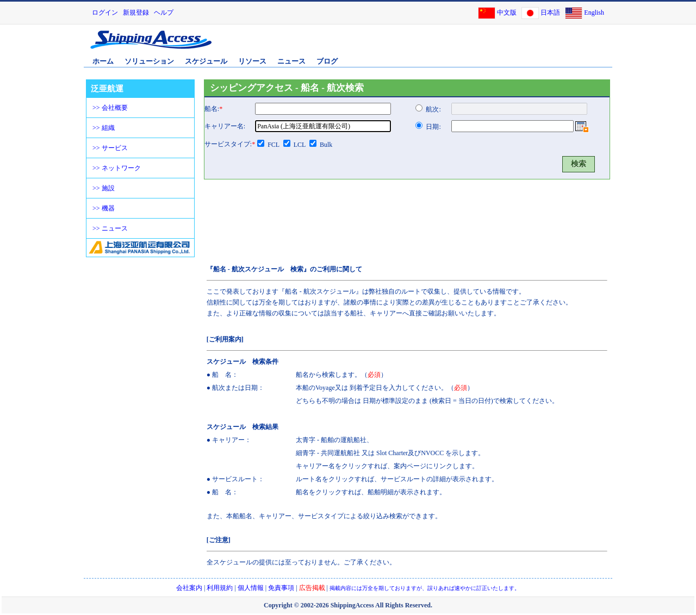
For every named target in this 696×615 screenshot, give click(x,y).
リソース (252, 61)
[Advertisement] (483, 45)
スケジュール (206, 61)
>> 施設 (103, 188)
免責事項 (281, 588)
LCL (300, 144)
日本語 (550, 12)
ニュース (291, 61)
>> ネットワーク (116, 168)
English (594, 12)
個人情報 (251, 588)
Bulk (326, 144)
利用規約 (220, 588)
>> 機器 (103, 208)
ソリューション (149, 61)
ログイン (105, 12)
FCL (273, 144)
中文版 (507, 12)
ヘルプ (163, 12)
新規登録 (136, 12)
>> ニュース (110, 228)
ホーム (103, 61)
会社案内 (189, 588)
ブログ (327, 61)
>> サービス (110, 148)
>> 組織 (103, 128)
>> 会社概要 (110, 107)
